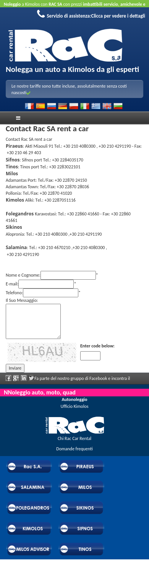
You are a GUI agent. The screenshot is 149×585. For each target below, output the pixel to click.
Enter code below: (97, 346)
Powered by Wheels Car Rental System (42, 572)
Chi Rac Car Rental (74, 438)
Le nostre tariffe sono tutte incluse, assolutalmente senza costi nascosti (69, 89)
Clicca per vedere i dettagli (118, 16)
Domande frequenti (74, 448)
